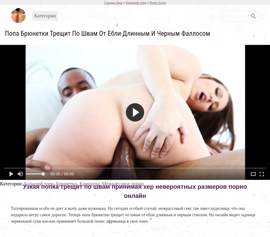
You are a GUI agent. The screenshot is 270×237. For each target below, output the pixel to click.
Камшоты (89, 183)
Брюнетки (66, 183)
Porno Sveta (157, 2)
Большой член (39, 183)
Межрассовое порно (123, 183)
